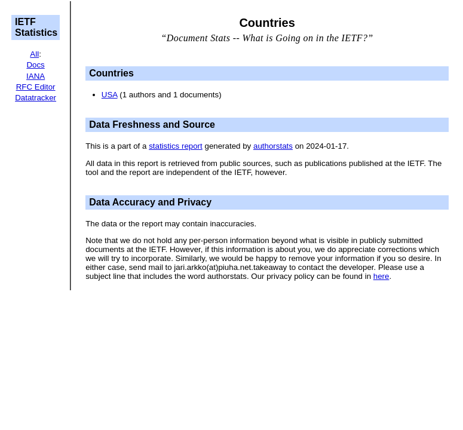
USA (110, 94)
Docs (35, 64)
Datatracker (35, 97)
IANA (35, 76)
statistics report (176, 146)
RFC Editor (36, 86)
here (381, 276)
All (34, 54)
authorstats (273, 146)
